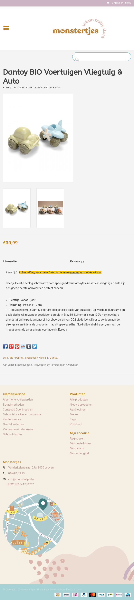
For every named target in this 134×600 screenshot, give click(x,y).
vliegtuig (43, 357)
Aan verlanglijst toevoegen (17, 364)
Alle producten (79, 399)
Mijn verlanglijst (79, 453)
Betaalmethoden (13, 404)
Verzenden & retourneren (18, 429)
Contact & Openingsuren (18, 409)
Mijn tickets (77, 448)
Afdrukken (72, 364)
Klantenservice (12, 419)
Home (6, 87)
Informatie (10, 261)
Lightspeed (76, 589)
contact (74, 272)
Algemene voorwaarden (18, 399)
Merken (74, 414)
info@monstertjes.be (21, 479)
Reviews (77, 261)
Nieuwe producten (81, 404)
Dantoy (19, 357)
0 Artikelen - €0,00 (119, 3)
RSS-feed (76, 424)
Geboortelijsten (12, 434)
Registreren (77, 438)
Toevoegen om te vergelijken (50, 364)
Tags (73, 419)
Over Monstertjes (13, 424)
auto (5, 357)
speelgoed (30, 357)
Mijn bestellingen (80, 443)
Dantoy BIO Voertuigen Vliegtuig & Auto (36, 87)
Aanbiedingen (78, 409)
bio (11, 357)
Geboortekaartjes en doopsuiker (23, 414)
